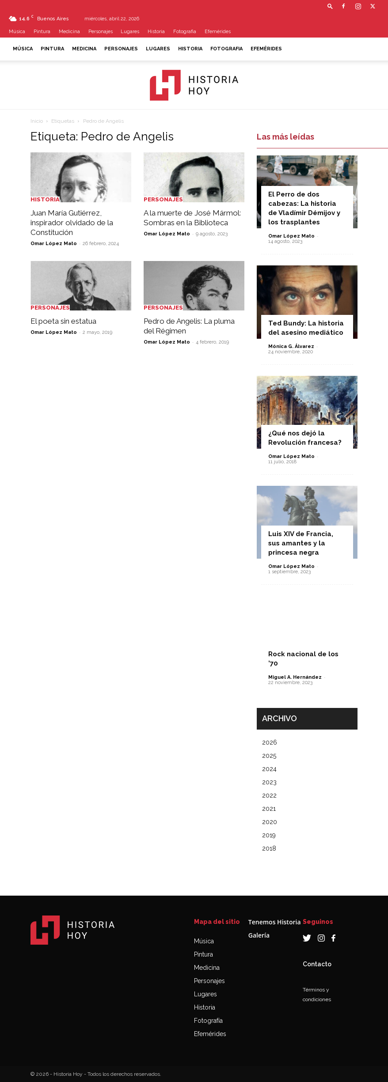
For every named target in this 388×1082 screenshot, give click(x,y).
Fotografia (184, 31)
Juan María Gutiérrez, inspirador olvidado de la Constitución (71, 222)
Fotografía (208, 1020)
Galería (259, 935)
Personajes (100, 31)
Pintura (42, 31)
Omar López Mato (53, 243)
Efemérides (218, 31)
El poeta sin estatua (63, 321)
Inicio (36, 121)
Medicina (69, 31)
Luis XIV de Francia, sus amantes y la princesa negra (300, 543)
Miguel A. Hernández (295, 677)
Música (17, 31)
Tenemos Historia (274, 922)
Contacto (317, 964)
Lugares (130, 31)
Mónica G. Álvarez (291, 346)
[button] (330, 6)
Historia (156, 31)
